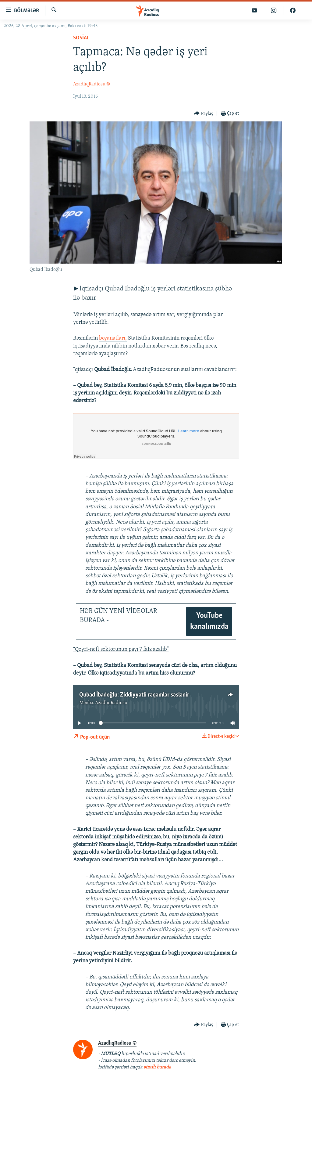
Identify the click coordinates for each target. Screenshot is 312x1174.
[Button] (203, 114)
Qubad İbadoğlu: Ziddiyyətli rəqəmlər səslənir (134, 695)
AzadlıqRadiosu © (91, 84)
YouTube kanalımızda (209, 621)
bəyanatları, (113, 338)
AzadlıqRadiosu (111, 702)
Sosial (81, 38)
